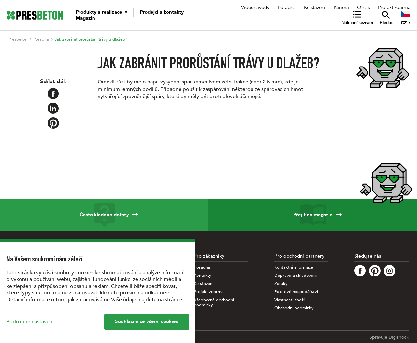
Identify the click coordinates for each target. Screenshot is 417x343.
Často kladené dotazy (104, 215)
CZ (404, 23)
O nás (363, 7)
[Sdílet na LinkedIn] (53, 108)
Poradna (287, 7)
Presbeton (17, 39)
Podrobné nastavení (30, 322)
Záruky (281, 283)
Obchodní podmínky (294, 308)
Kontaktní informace (293, 267)
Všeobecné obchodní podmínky (214, 302)
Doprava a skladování (295, 275)
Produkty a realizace (99, 12)
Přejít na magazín (312, 215)
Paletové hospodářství (296, 292)
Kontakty (202, 275)
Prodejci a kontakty (162, 12)
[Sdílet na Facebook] (53, 93)
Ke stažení (314, 7)
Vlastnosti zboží (289, 300)
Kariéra (341, 7)
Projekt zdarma (394, 7)
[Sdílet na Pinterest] (53, 123)
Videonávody (255, 7)
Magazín (85, 18)
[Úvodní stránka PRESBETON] (35, 15)
